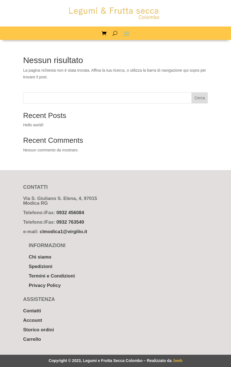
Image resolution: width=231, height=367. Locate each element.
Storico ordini (38, 329)
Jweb (178, 360)
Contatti (32, 310)
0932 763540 (70, 222)
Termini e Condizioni (52, 276)
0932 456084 (70, 212)
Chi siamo (40, 257)
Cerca (199, 98)
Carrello (32, 339)
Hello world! (33, 125)
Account (32, 320)
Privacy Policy (45, 285)
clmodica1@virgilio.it (63, 231)
